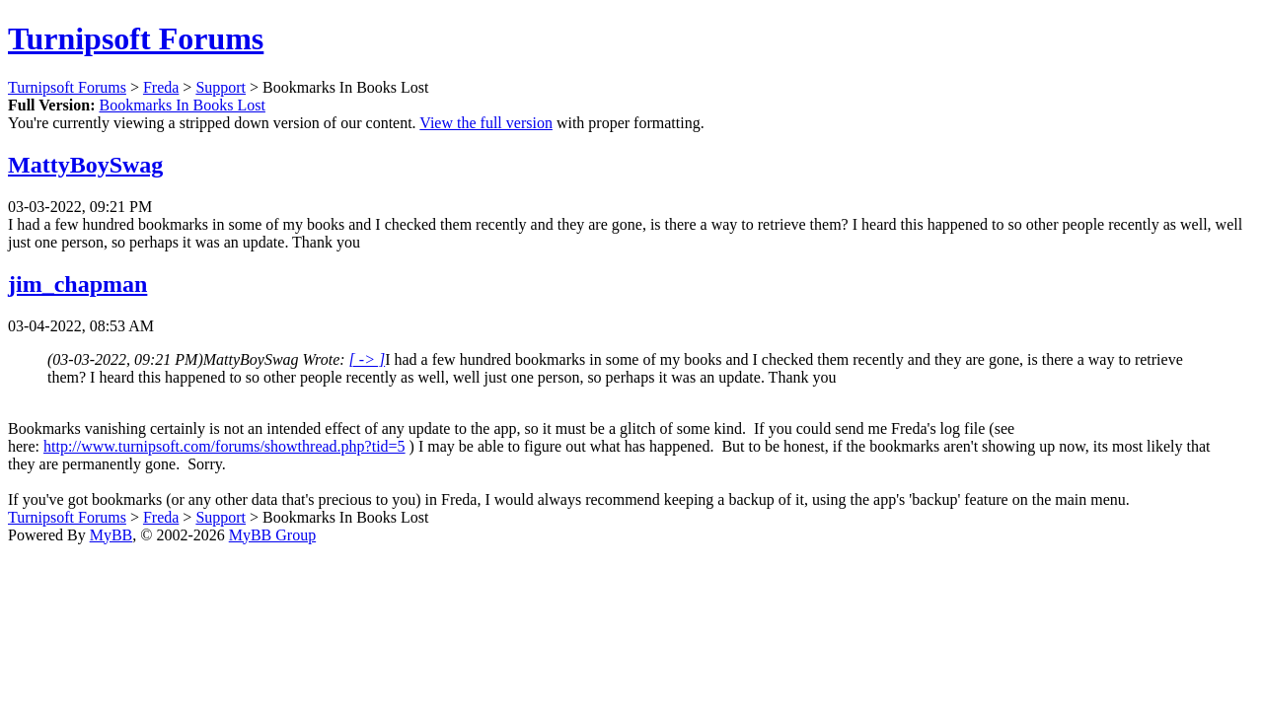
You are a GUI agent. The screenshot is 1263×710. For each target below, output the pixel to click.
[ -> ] (367, 359)
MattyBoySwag (85, 165)
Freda (161, 87)
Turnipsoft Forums (135, 38)
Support (220, 87)
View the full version (486, 122)
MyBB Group (272, 535)
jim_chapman (77, 284)
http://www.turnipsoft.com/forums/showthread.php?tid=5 (224, 446)
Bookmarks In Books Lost (181, 105)
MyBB (111, 535)
